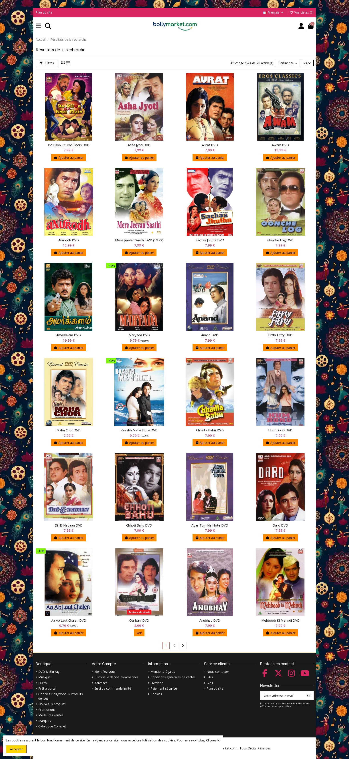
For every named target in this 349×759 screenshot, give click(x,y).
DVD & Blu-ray (48, 671)
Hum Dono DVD (280, 430)
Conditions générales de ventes (173, 677)
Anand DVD (209, 335)
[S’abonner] (308, 695)
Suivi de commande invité (112, 688)
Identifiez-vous (105, 671)
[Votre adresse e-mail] (282, 695)
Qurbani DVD (139, 620)
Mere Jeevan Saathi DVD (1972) (139, 240)
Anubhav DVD (209, 620)
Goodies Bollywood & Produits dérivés (60, 696)
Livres (42, 683)
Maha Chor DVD (69, 430)
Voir (139, 633)
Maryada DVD (139, 335)
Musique (44, 677)
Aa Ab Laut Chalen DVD (68, 620)
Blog (210, 683)
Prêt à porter (47, 688)
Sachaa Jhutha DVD (210, 240)
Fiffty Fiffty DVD (280, 335)
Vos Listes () (301, 12)
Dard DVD (280, 525)
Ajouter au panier (68, 157)
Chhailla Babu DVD (210, 430)
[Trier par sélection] (288, 63)
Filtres (47, 63)
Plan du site (44, 12)
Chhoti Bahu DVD (139, 525)
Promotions (46, 709)
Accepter (16, 749)
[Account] (301, 26)
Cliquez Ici (213, 740)
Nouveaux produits (52, 704)
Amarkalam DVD (68, 335)
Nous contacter (218, 671)
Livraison (156, 683)
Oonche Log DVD (280, 240)
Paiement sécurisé (163, 688)
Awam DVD (280, 145)
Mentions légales (162, 671)
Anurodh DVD (68, 240)
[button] (38, 26)
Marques (44, 721)
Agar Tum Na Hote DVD (209, 525)
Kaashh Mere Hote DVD (139, 430)
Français (273, 12)
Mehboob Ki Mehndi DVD (280, 620)
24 (307, 63)
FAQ (210, 677)
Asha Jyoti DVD (139, 145)
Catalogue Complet (52, 726)
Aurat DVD (210, 145)
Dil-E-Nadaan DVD (69, 525)
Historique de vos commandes (116, 677)
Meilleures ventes (50, 715)
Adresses (101, 683)
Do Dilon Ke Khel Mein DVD (68, 145)
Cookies (156, 694)
